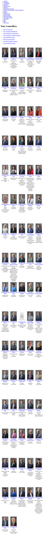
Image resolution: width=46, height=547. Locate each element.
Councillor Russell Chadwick (5, 141)
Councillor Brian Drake (5, 199)
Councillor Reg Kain (13, 317)
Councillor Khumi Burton (39, 112)
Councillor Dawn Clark (22, 141)
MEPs (4, 21)
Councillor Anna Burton (30, 112)
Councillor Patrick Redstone (30, 405)
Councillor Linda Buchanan (13, 112)
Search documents (7, 16)
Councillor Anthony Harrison (39, 258)
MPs (4, 20)
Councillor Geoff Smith (5, 463)
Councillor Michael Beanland (30, 53)
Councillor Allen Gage (22, 229)
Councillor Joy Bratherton (22, 82)
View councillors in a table (9, 43)
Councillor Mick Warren (22, 493)
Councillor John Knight (22, 317)
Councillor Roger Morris (30, 346)
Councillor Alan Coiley (5, 170)
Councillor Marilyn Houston (30, 287)
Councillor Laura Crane (30, 170)
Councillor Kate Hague (22, 258)
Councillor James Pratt (5, 405)
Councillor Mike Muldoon (5, 375)
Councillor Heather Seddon (13, 434)
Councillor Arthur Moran (14, 346)
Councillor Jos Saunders (5, 434)
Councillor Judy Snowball (38, 463)
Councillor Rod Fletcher (13, 229)
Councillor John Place (30, 375)
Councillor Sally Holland (22, 287)
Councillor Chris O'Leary (13, 375)
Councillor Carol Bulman (22, 112)
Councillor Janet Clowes (30, 141)
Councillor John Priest (13, 405)
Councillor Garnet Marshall (5, 346)
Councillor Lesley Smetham (39, 434)
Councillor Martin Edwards (39, 199)
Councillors (6, 19)
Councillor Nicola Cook (14, 170)
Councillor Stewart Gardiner (30, 229)
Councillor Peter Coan (38, 141)
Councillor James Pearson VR (22, 375)
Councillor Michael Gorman (13, 258)
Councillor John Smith (22, 463)
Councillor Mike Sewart (22, 434)
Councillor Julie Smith (13, 463)
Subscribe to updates (8, 17)
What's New (6, 22)
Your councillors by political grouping (11, 35)
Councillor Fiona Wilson (39, 493)
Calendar (5, 1)
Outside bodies (6, 13)
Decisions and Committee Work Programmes (13, 10)
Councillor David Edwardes (22, 199)
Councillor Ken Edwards (30, 199)
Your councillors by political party (11, 33)
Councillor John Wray (5, 522)
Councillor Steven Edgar (13, 199)
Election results (6, 6)
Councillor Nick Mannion (38, 317)
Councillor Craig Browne (5, 112)
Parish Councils (6, 15)
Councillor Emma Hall (30, 258)
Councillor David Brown (39, 82)
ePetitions (5, 7)
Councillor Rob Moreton (21, 346)
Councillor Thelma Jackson (38, 287)
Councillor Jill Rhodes (38, 405)
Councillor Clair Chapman (13, 141)
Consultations (6, 3)
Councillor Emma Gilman (39, 229)
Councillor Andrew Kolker (30, 317)
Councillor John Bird (5, 82)
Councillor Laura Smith (30, 464)
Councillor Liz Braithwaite (13, 82)
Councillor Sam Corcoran (21, 170)
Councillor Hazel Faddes (5, 229)
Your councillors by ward (9, 37)
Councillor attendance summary (10, 41)
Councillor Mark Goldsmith (5, 258)
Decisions (5, 5)
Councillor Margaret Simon (30, 434)
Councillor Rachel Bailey (22, 53)
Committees (6, 2)
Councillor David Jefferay (5, 317)
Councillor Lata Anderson (13, 53)
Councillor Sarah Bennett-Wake (39, 53)
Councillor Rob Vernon (5, 493)
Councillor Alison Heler (14, 287)
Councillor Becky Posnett (39, 375)
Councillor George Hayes (5, 287)
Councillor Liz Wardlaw (13, 493)
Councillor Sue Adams (5, 53)
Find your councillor (7, 29)
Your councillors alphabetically (10, 31)
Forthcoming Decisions (8, 8)
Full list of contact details (9, 39)
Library (5, 11)
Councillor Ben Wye (13, 522)
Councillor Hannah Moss (39, 346)
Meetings (5, 12)
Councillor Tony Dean (38, 170)
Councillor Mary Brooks (30, 82)
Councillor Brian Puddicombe (22, 405)
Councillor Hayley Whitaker (30, 493)
